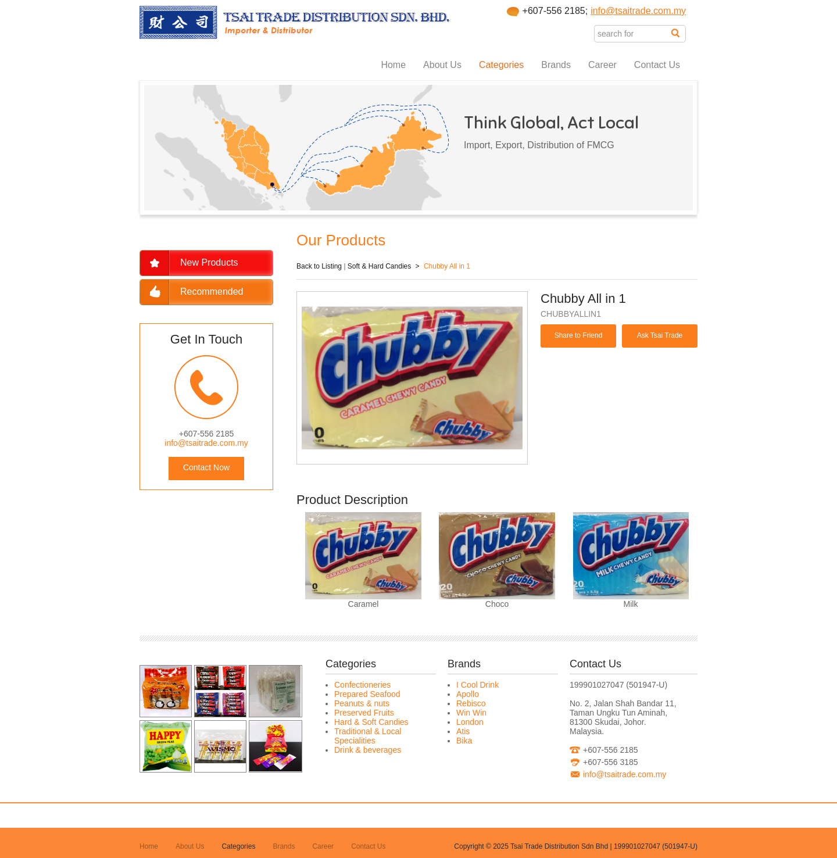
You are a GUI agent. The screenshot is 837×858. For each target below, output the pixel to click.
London (470, 722)
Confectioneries (362, 684)
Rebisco (471, 703)
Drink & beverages (367, 750)
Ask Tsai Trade (659, 335)
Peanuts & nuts (361, 703)
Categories (501, 65)
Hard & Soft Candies (371, 722)
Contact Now (206, 467)
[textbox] (632, 33)
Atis (463, 731)
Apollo (467, 694)
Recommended (212, 291)
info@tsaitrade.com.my (638, 11)
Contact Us (657, 65)
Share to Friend (579, 335)
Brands (556, 65)
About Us (442, 65)
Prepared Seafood (367, 694)
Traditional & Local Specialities (367, 736)
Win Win (471, 712)
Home (393, 65)
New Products (209, 262)
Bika (464, 740)
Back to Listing (319, 266)
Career (602, 65)
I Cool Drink (477, 684)
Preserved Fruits (364, 712)
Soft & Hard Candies (379, 266)
